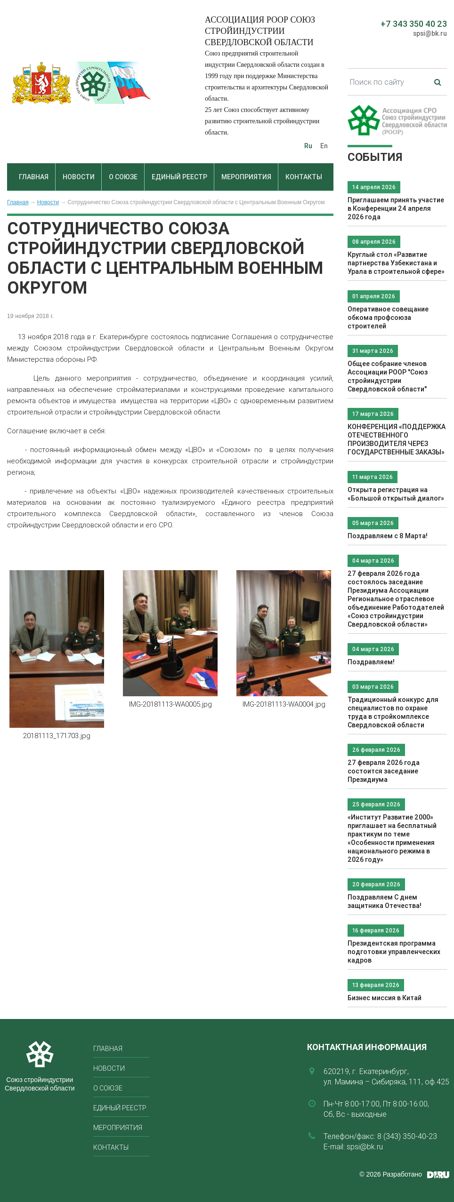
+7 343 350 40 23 (414, 23)
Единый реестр (179, 177)
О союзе (123, 177)
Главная (34, 177)
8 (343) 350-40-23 (407, 1136)
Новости (79, 177)
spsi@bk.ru (430, 33)
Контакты (303, 177)
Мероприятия (246, 177)
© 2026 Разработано (390, 1174)
